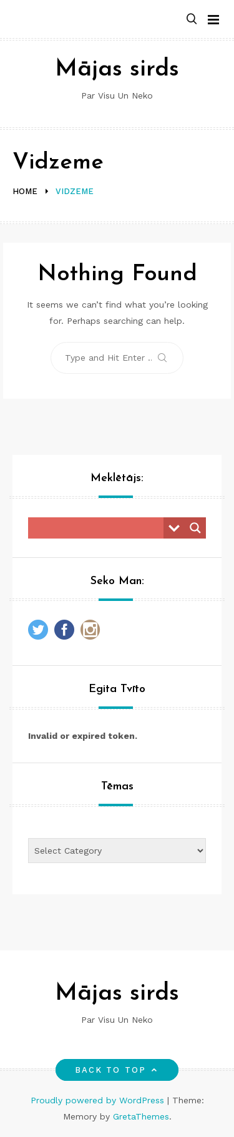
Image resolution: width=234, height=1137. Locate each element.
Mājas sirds (117, 69)
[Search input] (98, 528)
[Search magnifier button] (195, 528)
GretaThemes (141, 1116)
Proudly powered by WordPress (99, 1100)
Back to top (117, 1070)
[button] (192, 19)
